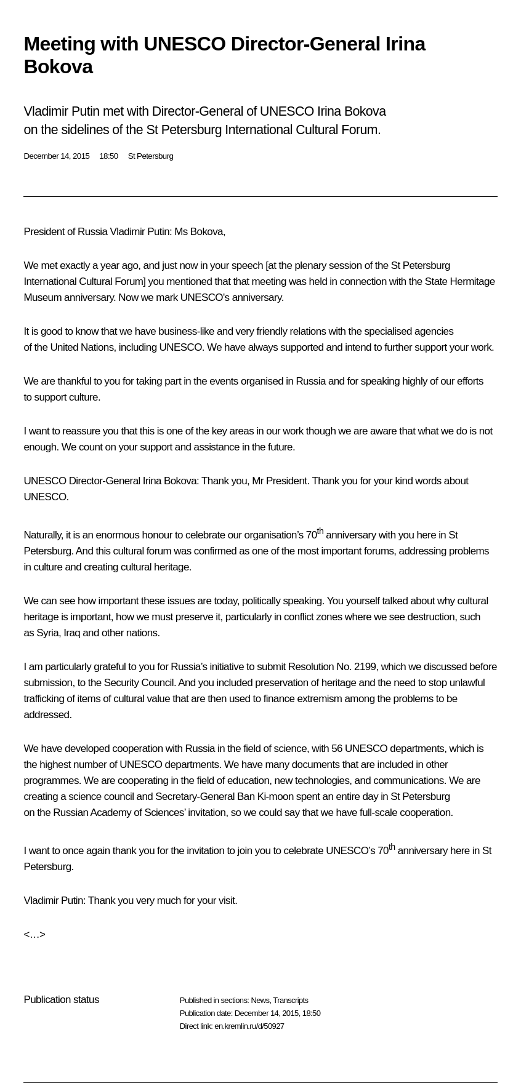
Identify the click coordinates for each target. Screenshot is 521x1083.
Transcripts (290, 1000)
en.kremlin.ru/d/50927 (249, 1026)
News (260, 1000)
